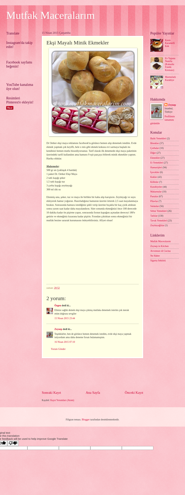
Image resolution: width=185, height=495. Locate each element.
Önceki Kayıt (134, 392)
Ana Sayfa (93, 392)
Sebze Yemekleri (158, 211)
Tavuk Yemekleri (158, 220)
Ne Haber (155, 255)
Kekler (153, 177)
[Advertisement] (92, 374)
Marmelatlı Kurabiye (170, 78)
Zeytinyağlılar (157, 225)
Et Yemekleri (156, 162)
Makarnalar (156, 191)
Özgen (57, 305)
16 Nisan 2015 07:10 (64, 342)
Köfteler (154, 182)
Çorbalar (154, 148)
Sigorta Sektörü (158, 260)
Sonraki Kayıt (51, 392)
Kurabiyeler (156, 186)
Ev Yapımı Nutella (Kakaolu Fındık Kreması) (170, 64)
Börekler (154, 143)
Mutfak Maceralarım (50, 15)
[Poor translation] (13, 443)
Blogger (85, 419)
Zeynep (58, 329)
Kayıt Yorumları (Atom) (62, 400)
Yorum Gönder (58, 349)
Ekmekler (155, 158)
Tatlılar (153, 215)
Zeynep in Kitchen (159, 246)
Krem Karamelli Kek (170, 43)
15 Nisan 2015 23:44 (64, 318)
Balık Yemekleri (158, 138)
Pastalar (154, 196)
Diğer (153, 153)
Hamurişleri (156, 167)
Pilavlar (154, 201)
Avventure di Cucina (160, 251)
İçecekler (154, 172)
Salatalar (154, 206)
